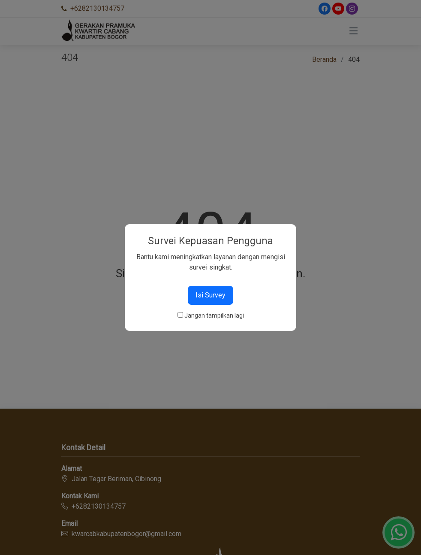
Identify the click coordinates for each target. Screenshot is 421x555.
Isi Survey (210, 295)
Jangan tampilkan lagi (214, 315)
